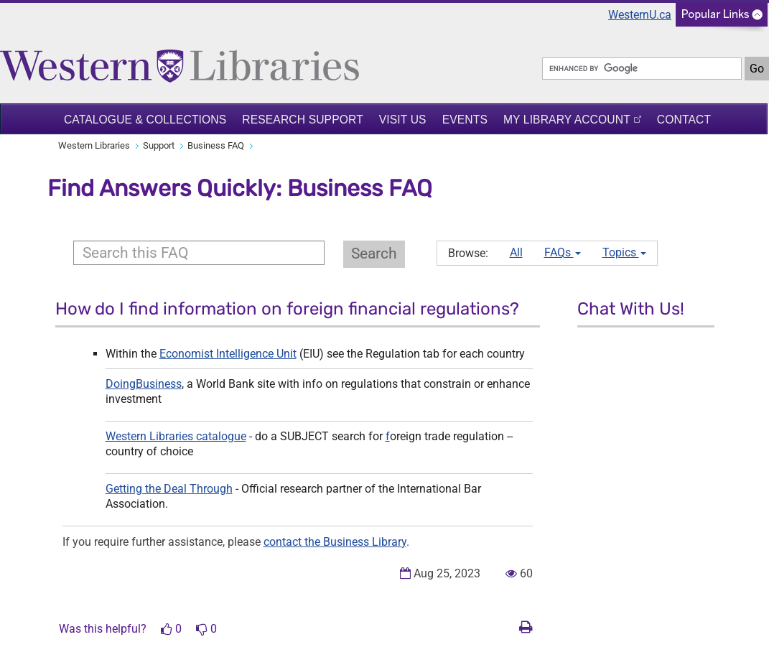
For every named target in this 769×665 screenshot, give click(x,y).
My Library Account (566, 119)
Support (158, 145)
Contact (684, 119)
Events (465, 119)
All (516, 252)
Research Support (302, 119)
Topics (624, 252)
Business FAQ (215, 145)
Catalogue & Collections (145, 119)
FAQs (562, 252)
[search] (642, 68)
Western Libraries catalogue (176, 436)
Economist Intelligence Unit (228, 354)
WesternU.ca (639, 15)
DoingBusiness (144, 384)
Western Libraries (94, 145)
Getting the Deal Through (169, 489)
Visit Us (403, 119)
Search (374, 253)
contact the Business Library (335, 542)
